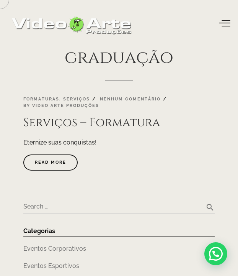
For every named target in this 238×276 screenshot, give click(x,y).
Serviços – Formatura (91, 122)
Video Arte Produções (65, 105)
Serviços (76, 99)
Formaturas (41, 99)
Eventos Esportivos (51, 265)
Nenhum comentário (130, 99)
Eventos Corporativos (54, 248)
